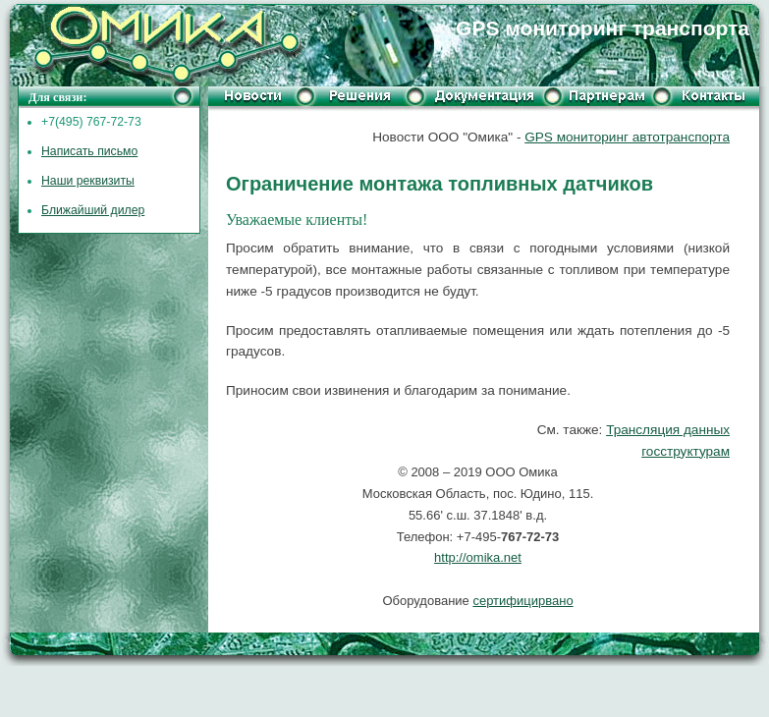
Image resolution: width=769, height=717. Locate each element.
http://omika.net (478, 557)
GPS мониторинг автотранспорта (627, 137)
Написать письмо (89, 151)
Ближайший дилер (92, 210)
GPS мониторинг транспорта (602, 28)
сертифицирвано (522, 600)
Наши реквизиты (88, 181)
